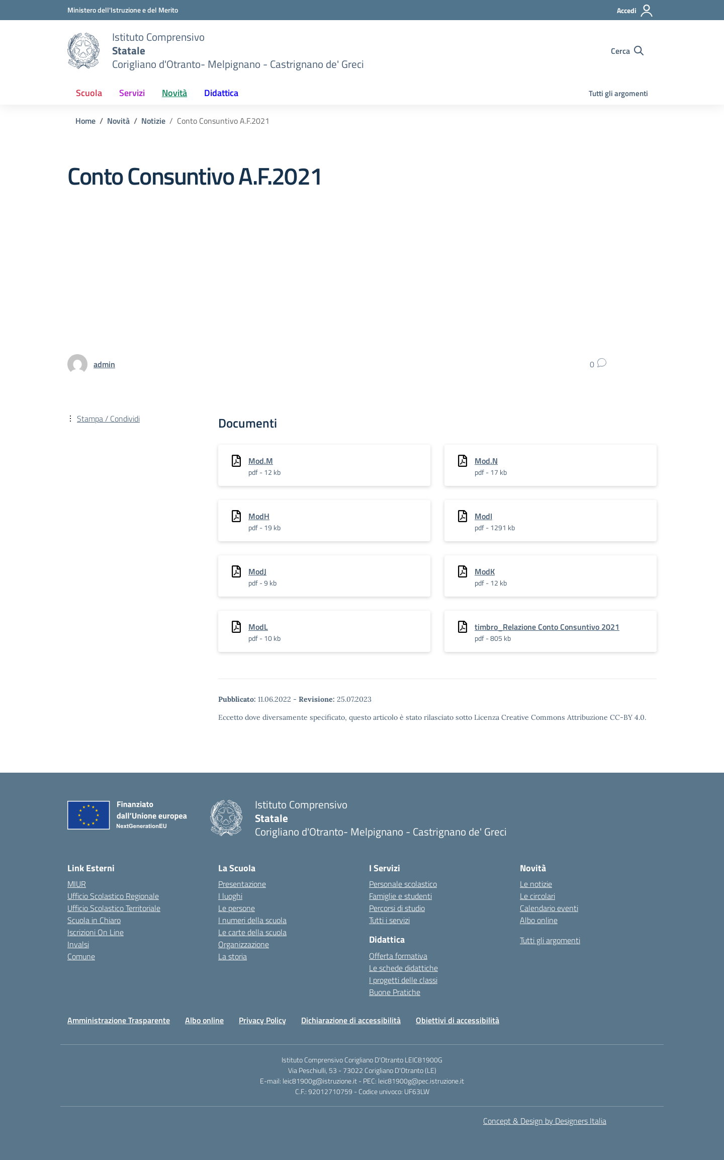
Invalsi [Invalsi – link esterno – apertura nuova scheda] (78, 944)
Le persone (236, 908)
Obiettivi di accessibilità (457, 1020)
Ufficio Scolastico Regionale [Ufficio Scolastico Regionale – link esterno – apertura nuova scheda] (113, 896)
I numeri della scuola (252, 920)
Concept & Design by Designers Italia (544, 1121)
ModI (483, 516)
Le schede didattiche (403, 968)
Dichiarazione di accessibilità (351, 1020)
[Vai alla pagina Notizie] (153, 121)
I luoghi (230, 896)
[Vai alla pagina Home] (85, 121)
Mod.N (486, 461)
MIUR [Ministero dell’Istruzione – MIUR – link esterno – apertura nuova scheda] (76, 884)
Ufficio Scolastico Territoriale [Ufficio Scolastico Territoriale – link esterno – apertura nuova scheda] (113, 908)
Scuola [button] (89, 93)
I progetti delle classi (403, 980)
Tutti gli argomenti (618, 93)
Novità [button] (174, 93)
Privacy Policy (262, 1020)
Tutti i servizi (389, 920)
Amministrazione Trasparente (118, 1020)
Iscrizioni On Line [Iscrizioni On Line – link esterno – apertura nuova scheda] (95, 932)
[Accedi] (635, 10)
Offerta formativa (398, 956)
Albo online (539, 920)
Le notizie (536, 884)
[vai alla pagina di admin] (104, 364)
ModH (258, 516)
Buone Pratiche (394, 992)
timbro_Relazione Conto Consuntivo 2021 (547, 627)
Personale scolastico (403, 884)
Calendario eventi (549, 908)
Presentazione (242, 884)
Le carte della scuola (252, 932)
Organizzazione (243, 944)
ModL (258, 627)
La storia (232, 956)
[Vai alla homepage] (83, 51)
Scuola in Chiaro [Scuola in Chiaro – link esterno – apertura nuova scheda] (94, 920)
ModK (485, 571)
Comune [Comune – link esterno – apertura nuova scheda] (81, 956)
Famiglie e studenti (400, 896)
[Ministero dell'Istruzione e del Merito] (122, 10)
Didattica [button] (221, 93)
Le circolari (537, 896)
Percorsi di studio (397, 908)
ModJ (257, 571)
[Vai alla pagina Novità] (118, 121)
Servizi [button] (132, 93)
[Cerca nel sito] (627, 50)
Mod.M (260, 461)
